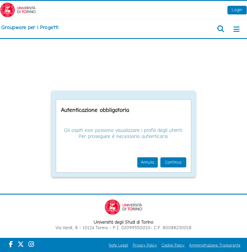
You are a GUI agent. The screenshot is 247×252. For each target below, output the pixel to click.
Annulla (147, 162)
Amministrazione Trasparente (214, 245)
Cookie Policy (173, 245)
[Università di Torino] (18, 9)
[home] (29, 27)
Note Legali (118, 245)
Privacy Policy (145, 245)
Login (237, 9)
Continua (173, 162)
